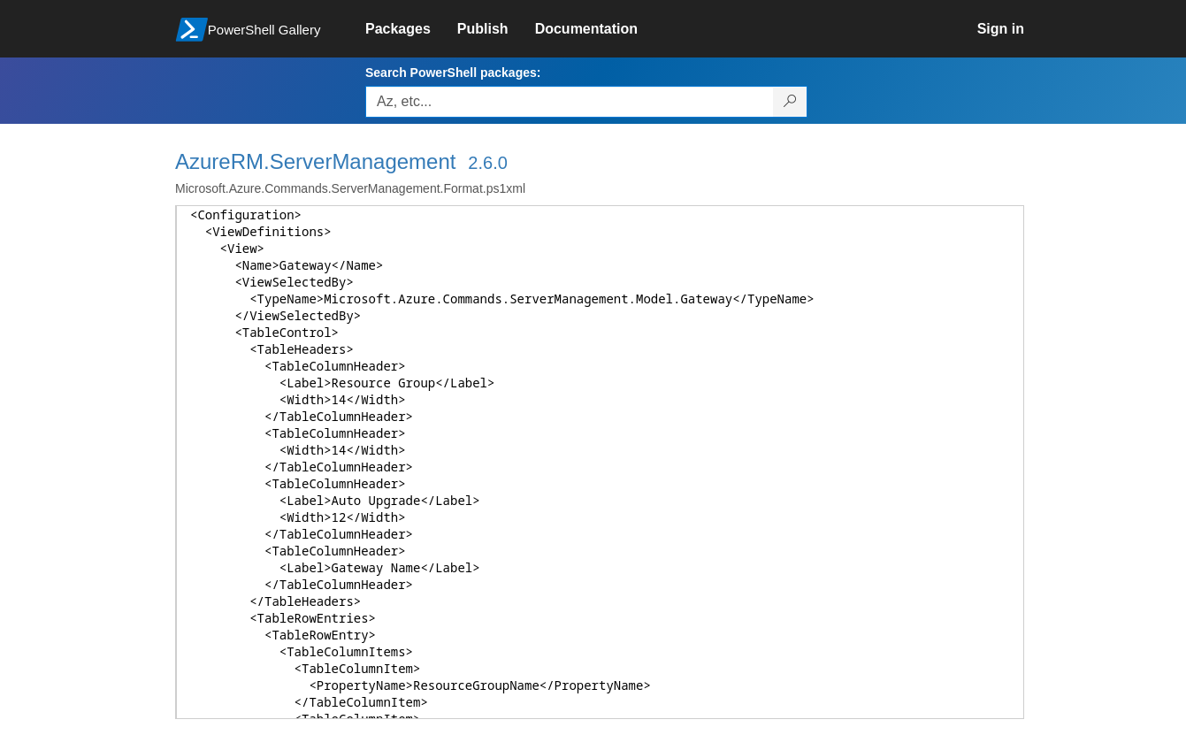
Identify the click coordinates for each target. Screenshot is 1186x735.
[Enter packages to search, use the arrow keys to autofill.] (569, 102)
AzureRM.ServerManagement (315, 161)
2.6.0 (487, 162)
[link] (411, 29)
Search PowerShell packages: (452, 72)
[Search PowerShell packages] (790, 102)
